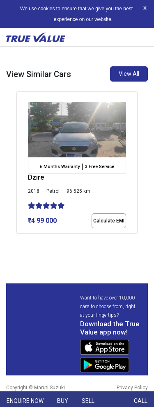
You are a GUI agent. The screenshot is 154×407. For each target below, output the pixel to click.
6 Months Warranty (60, 166)
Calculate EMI (108, 221)
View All (129, 73)
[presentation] (20, 169)
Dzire (36, 177)
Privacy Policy (132, 388)
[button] (18, 240)
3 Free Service (99, 166)
